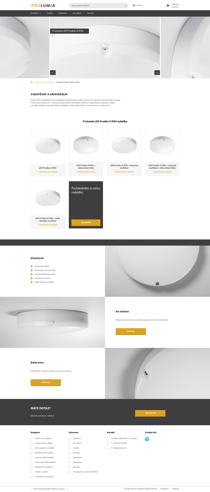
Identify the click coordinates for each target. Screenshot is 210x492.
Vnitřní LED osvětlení (43, 439)
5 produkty (86, 222)
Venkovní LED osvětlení (44, 82)
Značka (50, 13)
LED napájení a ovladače (44, 448)
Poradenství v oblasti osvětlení (85, 472)
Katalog (76, 467)
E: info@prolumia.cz (119, 448)
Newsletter (77, 458)
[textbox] (98, 5)
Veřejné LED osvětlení (43, 467)
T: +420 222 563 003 (119, 443)
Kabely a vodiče (41, 472)
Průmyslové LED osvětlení (45, 462)
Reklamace (77, 462)
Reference (63, 13)
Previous (53, 72)
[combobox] (98, 5)
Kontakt (90, 13)
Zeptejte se (150, 413)
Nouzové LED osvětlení (44, 453)
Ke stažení (77, 13)
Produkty (34, 13)
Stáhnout (131, 331)
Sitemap (175, 489)
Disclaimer (165, 489)
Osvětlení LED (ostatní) (44, 477)
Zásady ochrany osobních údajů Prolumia (140, 489)
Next (157, 72)
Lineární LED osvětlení (44, 443)
